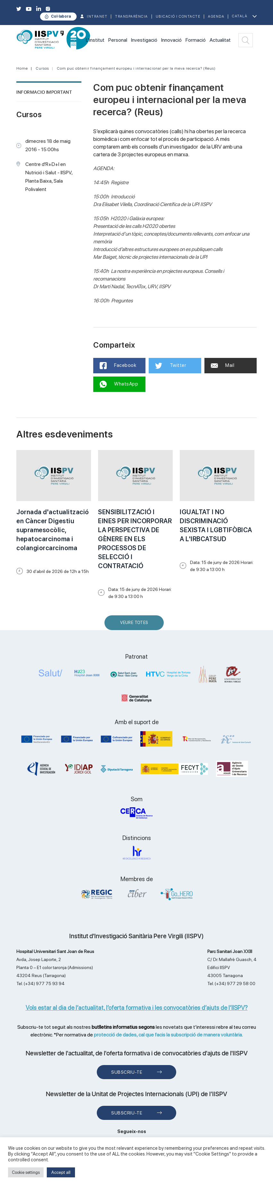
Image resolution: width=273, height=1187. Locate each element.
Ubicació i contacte (178, 16)
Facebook (118, 365)
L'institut (95, 40)
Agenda (216, 16)
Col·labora (61, 16)
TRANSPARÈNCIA (131, 16)
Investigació (144, 40)
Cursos (42, 68)
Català (239, 16)
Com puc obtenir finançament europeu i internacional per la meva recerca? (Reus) (136, 68)
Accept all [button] (60, 1172)
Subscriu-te (126, 1072)
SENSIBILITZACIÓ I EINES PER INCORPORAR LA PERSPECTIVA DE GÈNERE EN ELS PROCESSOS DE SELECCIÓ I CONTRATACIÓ (135, 539)
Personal (117, 40)
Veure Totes (135, 625)
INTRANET (97, 16)
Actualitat (220, 40)
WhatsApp (119, 384)
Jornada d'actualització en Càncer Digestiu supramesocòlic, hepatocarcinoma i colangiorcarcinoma (52, 530)
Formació (196, 40)
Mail (223, 365)
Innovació (171, 40)
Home (22, 68)
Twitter (170, 365)
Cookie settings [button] (26, 1172)
